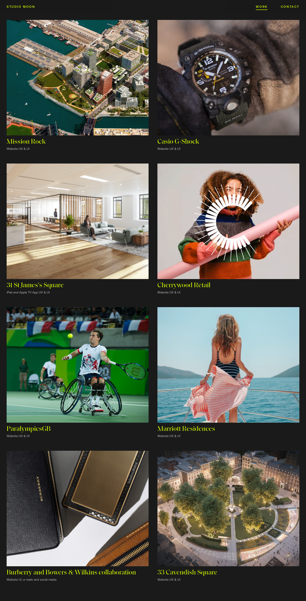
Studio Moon (21, 6)
